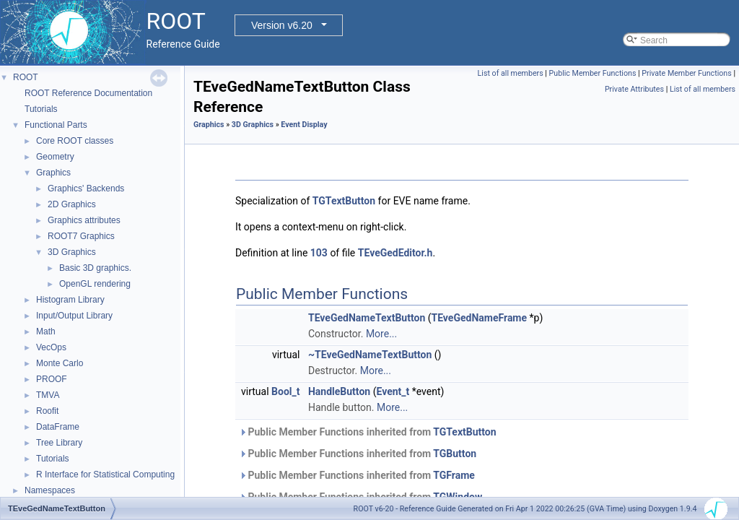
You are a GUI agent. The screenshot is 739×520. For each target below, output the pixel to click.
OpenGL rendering (95, 284)
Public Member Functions (593, 73)
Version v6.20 (281, 25)
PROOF (51, 379)
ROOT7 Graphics (81, 236)
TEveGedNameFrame (480, 318)
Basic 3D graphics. (95, 268)
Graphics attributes (84, 220)
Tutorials (41, 109)
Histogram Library (70, 300)
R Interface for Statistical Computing (105, 474)
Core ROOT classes (74, 141)
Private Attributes (634, 89)
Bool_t (285, 391)
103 (319, 253)
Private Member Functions (686, 73)
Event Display (304, 124)
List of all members (510, 73)
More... (381, 333)
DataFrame (57, 427)
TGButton (454, 453)
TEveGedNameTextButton (366, 318)
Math (46, 331)
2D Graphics (72, 204)
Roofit (47, 411)
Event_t (392, 391)
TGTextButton (343, 201)
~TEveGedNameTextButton (370, 354)
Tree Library (59, 443)
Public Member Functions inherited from (368, 432)
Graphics (53, 173)
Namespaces (50, 490)
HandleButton (339, 391)
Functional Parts (56, 125)
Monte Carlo (59, 363)
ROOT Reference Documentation (88, 93)
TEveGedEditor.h (395, 253)
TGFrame (454, 475)
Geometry (55, 157)
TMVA (47, 395)
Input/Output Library (74, 316)
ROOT (25, 77)
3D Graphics (72, 252)
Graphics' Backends (86, 188)
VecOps (51, 347)
